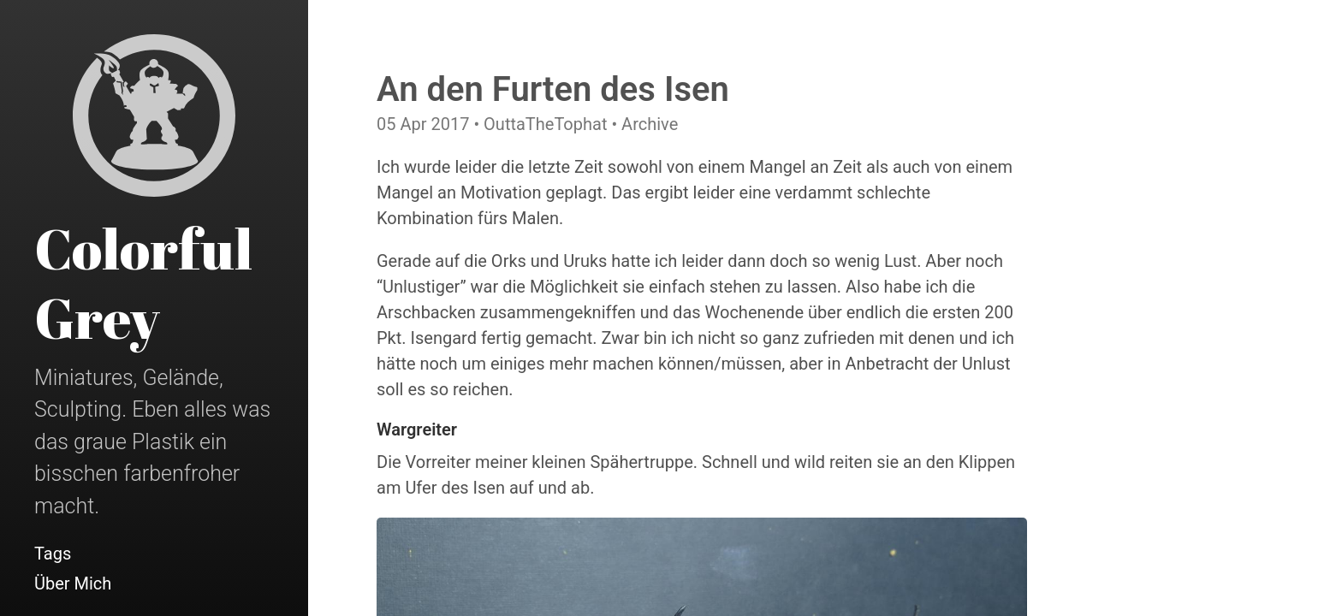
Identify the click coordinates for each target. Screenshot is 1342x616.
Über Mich (72, 583)
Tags (52, 553)
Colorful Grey (143, 282)
